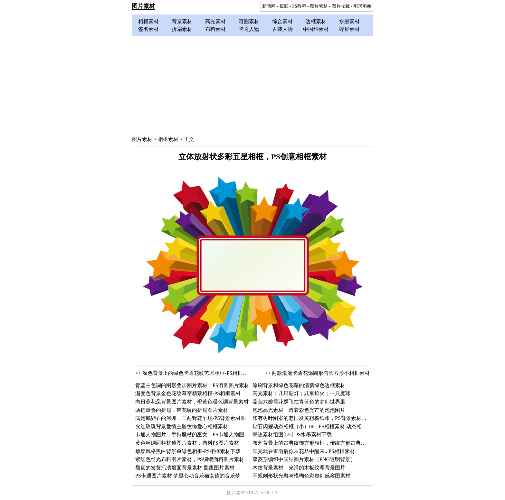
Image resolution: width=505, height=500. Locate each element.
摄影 (284, 6)
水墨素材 (349, 21)
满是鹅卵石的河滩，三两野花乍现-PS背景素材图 (190, 418)
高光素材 (215, 21)
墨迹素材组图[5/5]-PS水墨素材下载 (292, 434)
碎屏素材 (349, 29)
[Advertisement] (252, 85)
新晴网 (269, 6)
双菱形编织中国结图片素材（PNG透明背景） (304, 459)
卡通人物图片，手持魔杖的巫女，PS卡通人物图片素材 (197, 434)
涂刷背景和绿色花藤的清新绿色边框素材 (298, 385)
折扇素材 (182, 29)
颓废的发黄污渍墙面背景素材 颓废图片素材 (184, 467)
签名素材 (148, 29)
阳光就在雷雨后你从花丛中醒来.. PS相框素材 (303, 451)
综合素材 (282, 21)
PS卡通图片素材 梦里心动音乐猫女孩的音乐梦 (187, 475)
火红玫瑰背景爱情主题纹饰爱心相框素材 (181, 426)
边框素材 (316, 21)
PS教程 (299, 6)
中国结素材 (316, 29)
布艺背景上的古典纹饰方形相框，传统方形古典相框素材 (316, 443)
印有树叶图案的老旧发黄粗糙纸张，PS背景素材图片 (312, 418)
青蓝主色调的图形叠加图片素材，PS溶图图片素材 (192, 385)
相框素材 (148, 21)
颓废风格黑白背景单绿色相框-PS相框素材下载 (188, 451)
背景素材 (182, 21)
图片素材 (143, 6)
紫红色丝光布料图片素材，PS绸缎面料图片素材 (189, 459)
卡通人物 (249, 29)
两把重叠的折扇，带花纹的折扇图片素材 (181, 410)
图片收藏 (341, 6)
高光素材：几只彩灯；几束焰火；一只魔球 (301, 393)
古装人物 (282, 29)
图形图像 (362, 6)
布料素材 (215, 29)
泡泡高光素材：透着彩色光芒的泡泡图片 (298, 410)
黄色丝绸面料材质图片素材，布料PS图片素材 (187, 443)
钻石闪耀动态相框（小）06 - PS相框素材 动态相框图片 (314, 426)
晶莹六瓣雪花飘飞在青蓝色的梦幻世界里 (298, 401)
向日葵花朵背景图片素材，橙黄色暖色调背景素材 (192, 401)
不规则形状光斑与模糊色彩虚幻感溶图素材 (301, 475)
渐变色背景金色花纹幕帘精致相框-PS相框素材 (188, 393)
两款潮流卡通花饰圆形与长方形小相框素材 (321, 373)
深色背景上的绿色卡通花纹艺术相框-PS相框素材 (197, 373)
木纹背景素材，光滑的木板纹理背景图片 (298, 467)
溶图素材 (249, 21)
